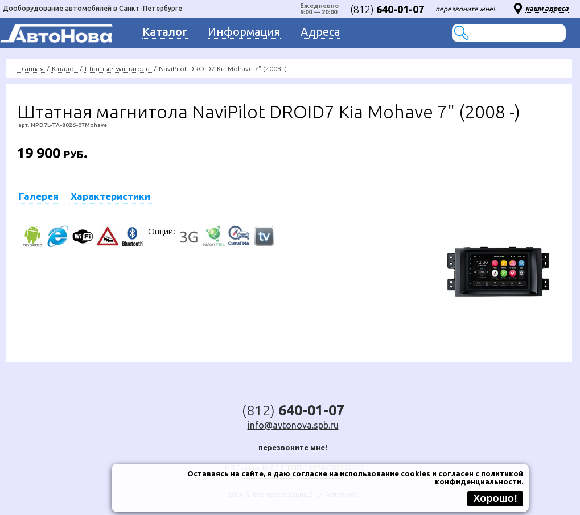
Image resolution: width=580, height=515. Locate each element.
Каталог (64, 68)
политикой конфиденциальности (479, 477)
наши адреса (547, 8)
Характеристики (110, 196)
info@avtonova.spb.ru (293, 425)
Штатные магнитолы (118, 68)
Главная (31, 68)
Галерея (39, 196)
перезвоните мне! (465, 9)
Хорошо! (495, 498)
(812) (387, 9)
